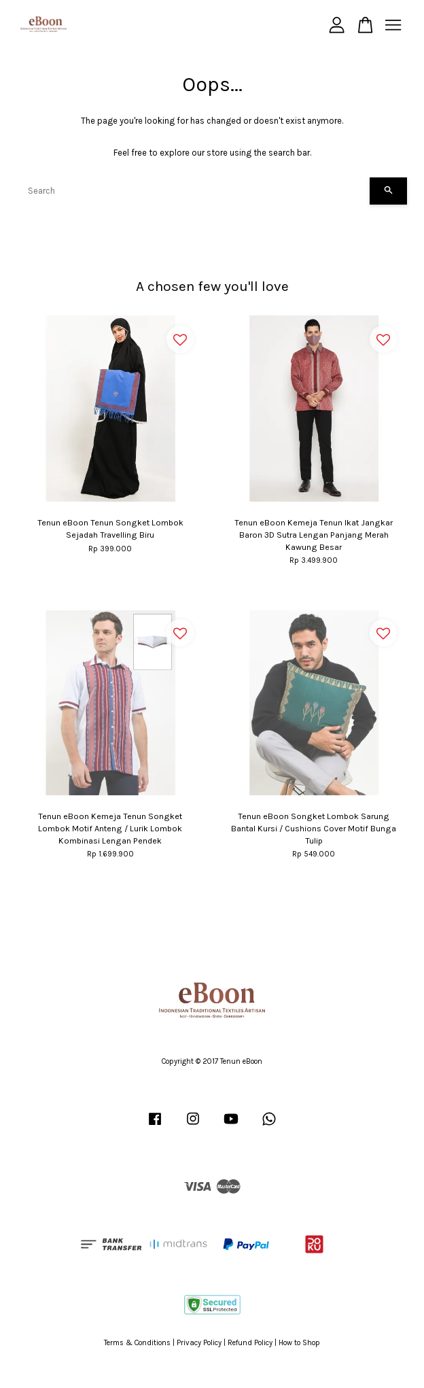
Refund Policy (250, 1342)
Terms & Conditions (137, 1342)
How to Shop (299, 1342)
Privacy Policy (199, 1342)
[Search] (193, 191)
